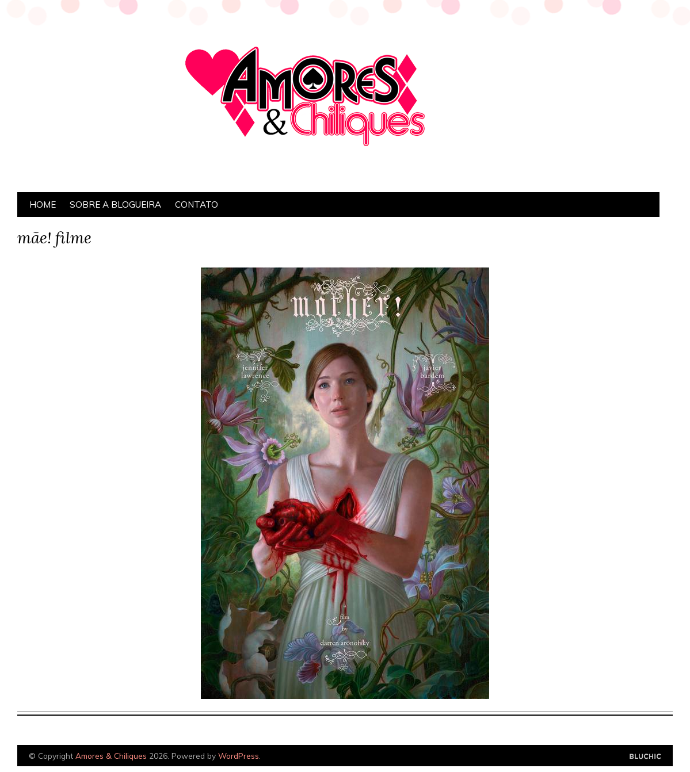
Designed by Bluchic (645, 757)
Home (42, 204)
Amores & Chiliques (111, 755)
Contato (196, 204)
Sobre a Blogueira (115, 204)
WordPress (238, 755)
